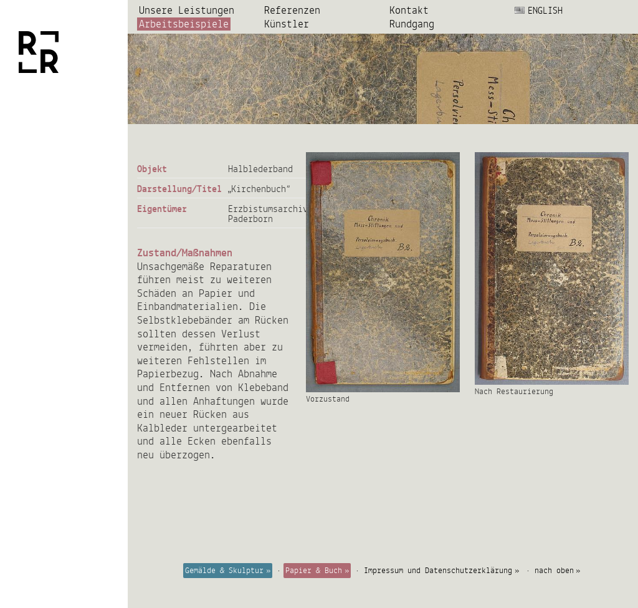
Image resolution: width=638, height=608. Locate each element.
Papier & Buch (313, 570)
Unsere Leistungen (186, 10)
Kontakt (409, 10)
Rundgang (411, 24)
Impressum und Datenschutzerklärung (438, 570)
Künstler (286, 24)
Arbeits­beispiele (184, 24)
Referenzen (292, 10)
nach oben (554, 570)
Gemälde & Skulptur (224, 570)
